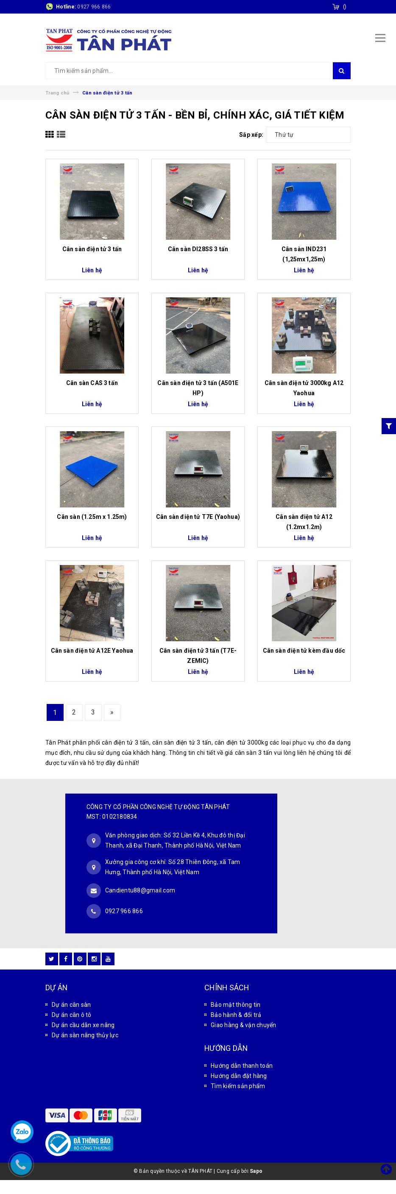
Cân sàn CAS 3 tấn (92, 383)
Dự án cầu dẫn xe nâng (83, 1025)
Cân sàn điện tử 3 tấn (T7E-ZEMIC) (198, 655)
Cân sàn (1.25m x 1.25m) (92, 516)
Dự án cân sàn (71, 1004)
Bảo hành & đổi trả (236, 1014)
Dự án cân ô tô (72, 1014)
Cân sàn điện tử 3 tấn (92, 249)
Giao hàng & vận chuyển (243, 1025)
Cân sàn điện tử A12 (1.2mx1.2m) (304, 521)
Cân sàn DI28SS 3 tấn (198, 249)
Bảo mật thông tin (235, 1004)
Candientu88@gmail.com (140, 890)
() (345, 7)
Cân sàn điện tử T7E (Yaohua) (198, 516)
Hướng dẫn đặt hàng (239, 1075)
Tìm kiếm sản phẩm (238, 1086)
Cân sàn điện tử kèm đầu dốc (304, 650)
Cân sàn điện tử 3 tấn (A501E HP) (197, 388)
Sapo (256, 1171)
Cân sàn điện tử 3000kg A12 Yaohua (304, 388)
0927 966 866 (94, 7)
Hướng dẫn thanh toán (242, 1065)
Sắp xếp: (251, 134)
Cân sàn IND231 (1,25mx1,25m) (304, 254)
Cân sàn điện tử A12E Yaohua (92, 650)
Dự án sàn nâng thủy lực (85, 1035)
